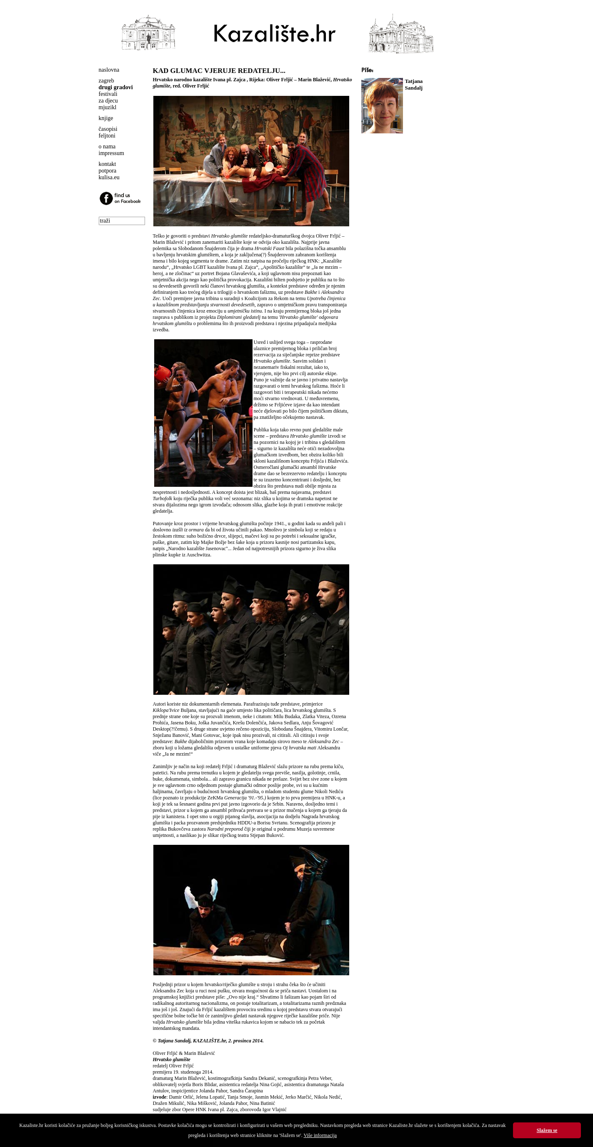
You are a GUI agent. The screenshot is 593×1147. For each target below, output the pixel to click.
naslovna (109, 70)
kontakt (107, 164)
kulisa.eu (109, 177)
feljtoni (107, 136)
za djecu (108, 101)
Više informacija (320, 1135)
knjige (106, 118)
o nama (107, 146)
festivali (108, 94)
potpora (108, 171)
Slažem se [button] (547, 1130)
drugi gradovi (116, 87)
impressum (111, 153)
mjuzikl (108, 107)
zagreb (106, 81)
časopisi (108, 129)
